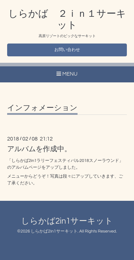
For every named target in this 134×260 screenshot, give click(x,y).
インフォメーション (42, 108)
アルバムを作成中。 (39, 149)
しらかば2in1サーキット (67, 221)
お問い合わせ (67, 49)
